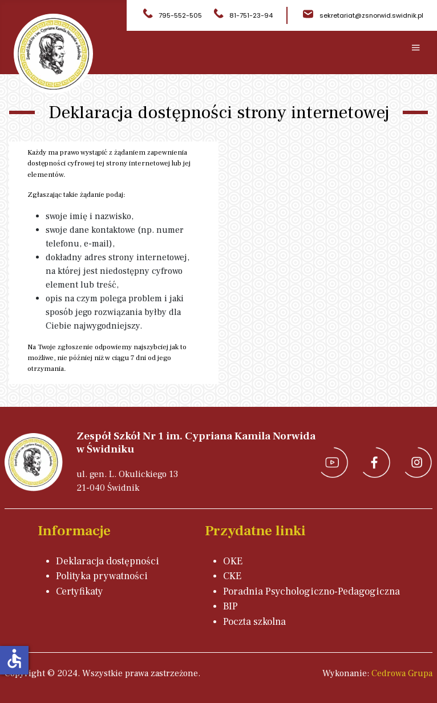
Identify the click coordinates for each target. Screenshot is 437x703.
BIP (230, 606)
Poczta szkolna (254, 621)
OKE (232, 561)
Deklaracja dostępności (107, 561)
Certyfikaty (79, 591)
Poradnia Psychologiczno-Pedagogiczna (311, 591)
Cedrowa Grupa (401, 673)
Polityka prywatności (102, 576)
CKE (232, 576)
